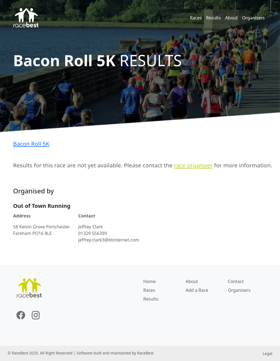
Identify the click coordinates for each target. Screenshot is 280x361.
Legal (267, 353)
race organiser (193, 165)
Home (149, 281)
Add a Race (197, 290)
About (231, 18)
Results (213, 18)
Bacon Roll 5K (31, 143)
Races (196, 18)
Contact (236, 281)
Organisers (253, 18)
